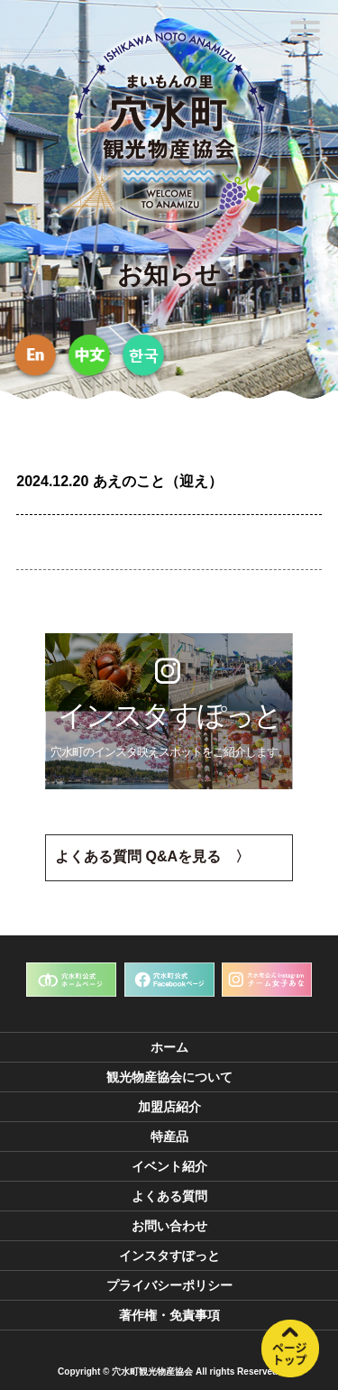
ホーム (169, 1047)
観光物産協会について (169, 1077)
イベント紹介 (169, 1166)
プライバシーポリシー (169, 1285)
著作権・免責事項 (169, 1315)
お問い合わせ (169, 1226)
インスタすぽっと (169, 1255)
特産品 (169, 1136)
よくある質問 (169, 1196)
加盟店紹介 (169, 1107)
